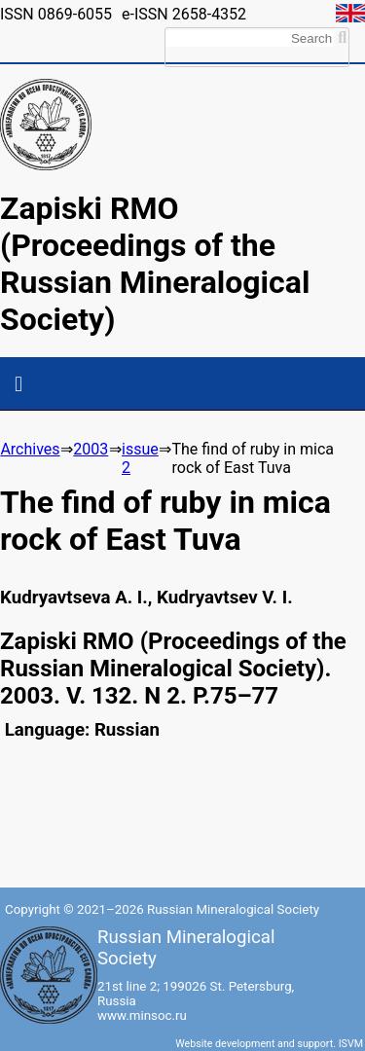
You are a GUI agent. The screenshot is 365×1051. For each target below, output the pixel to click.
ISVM (351, 1043)
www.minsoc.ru (142, 1015)
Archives (29, 449)
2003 (90, 449)
